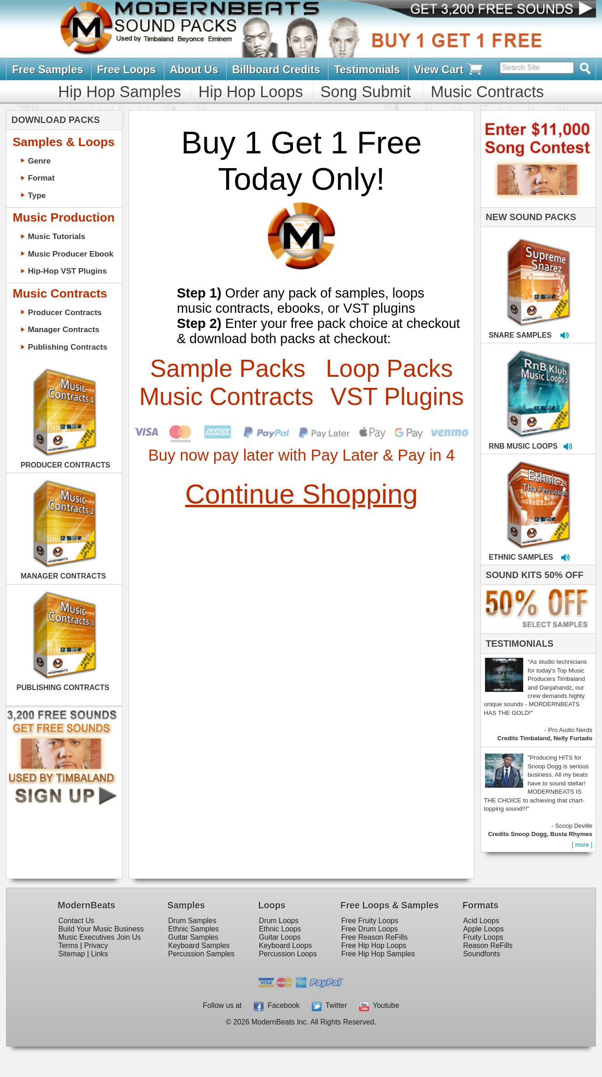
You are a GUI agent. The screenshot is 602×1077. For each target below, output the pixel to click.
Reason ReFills (488, 945)
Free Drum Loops (369, 929)
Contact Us (76, 921)
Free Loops (126, 69)
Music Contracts (487, 91)
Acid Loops (481, 921)
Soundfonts (481, 954)
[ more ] (582, 844)
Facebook (276, 1005)
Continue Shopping (301, 494)
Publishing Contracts (67, 346)
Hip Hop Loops (251, 91)
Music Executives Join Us (99, 937)
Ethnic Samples (193, 929)
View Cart (449, 69)
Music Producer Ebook (70, 253)
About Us (193, 69)
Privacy (96, 945)
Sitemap (71, 954)
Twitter (329, 1005)
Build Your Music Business (101, 929)
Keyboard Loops (285, 945)
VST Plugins (397, 396)
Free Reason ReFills (374, 937)
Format (41, 177)
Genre (39, 160)
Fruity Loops (483, 937)
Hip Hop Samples (119, 91)
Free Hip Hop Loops (374, 945)
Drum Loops (278, 921)
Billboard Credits (276, 69)
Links (99, 954)
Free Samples (47, 69)
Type (37, 195)
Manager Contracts (63, 329)
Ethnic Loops (280, 929)
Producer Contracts (64, 312)
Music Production (63, 217)
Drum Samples (192, 921)
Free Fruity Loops (369, 921)
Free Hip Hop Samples (378, 954)
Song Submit (365, 91)
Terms (68, 945)
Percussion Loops (288, 954)
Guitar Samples (193, 937)
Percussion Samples (201, 954)
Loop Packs (389, 368)
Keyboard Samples (199, 945)
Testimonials (367, 69)
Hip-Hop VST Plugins (67, 270)
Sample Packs (227, 368)
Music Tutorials (56, 236)
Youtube (379, 1005)
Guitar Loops (280, 937)
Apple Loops (483, 929)
